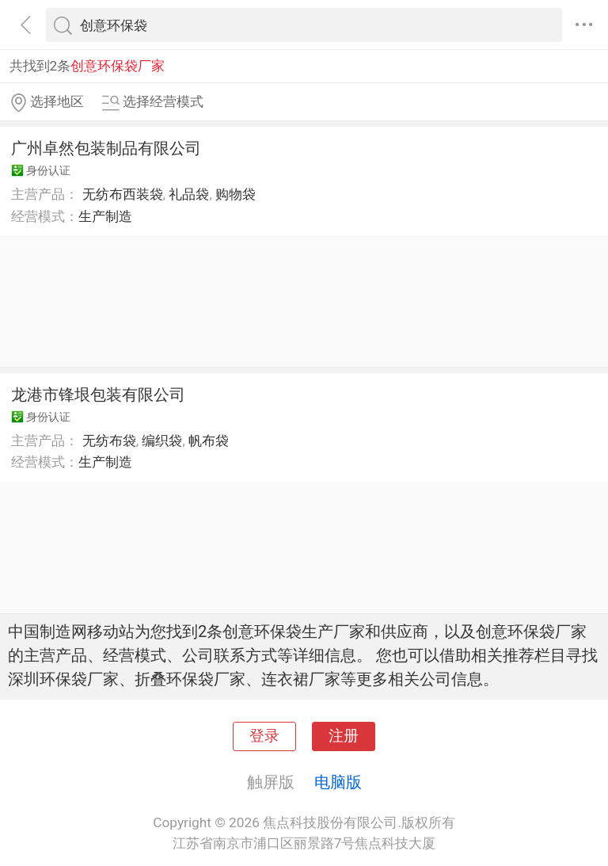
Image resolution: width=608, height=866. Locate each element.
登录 (264, 736)
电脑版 (338, 782)
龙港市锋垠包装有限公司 (98, 394)
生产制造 (105, 216)
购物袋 (235, 194)
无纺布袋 (109, 440)
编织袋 (162, 440)
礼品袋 (189, 194)
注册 (344, 736)
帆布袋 (208, 440)
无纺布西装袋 (122, 194)
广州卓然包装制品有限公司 (106, 148)
